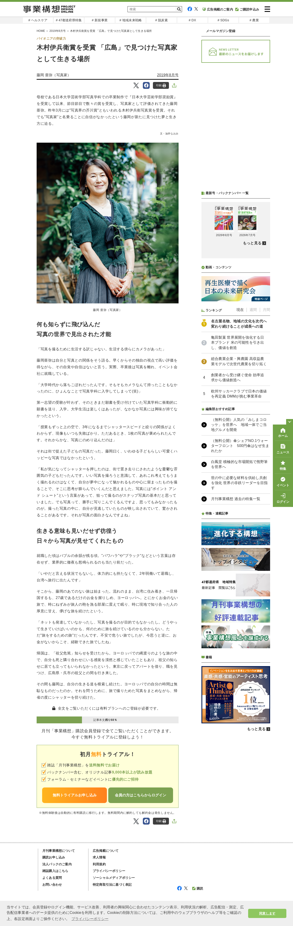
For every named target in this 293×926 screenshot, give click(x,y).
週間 (253, 310)
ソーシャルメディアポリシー (114, 877)
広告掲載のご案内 (218, 9)
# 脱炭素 (161, 20)
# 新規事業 (100, 20)
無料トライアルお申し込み (75, 795)
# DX (192, 20)
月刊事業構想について (58, 850)
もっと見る (252, 243)
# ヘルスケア (37, 20)
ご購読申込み (247, 9)
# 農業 (254, 20)
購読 (197, 888)
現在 (240, 310)
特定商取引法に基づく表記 (112, 884)
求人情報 (99, 857)
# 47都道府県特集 (69, 20)
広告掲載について (106, 850)
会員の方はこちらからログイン (140, 795)
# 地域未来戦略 (130, 20)
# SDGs (223, 20)
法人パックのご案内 (57, 864)
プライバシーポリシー (109, 870)
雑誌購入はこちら (55, 870)
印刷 (161, 85)
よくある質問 (52, 877)
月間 (266, 310)
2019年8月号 (57, 31)
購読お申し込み (53, 857)
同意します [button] (267, 913)
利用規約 (99, 864)
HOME (41, 31)
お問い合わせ (52, 884)
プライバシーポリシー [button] (90, 919)
